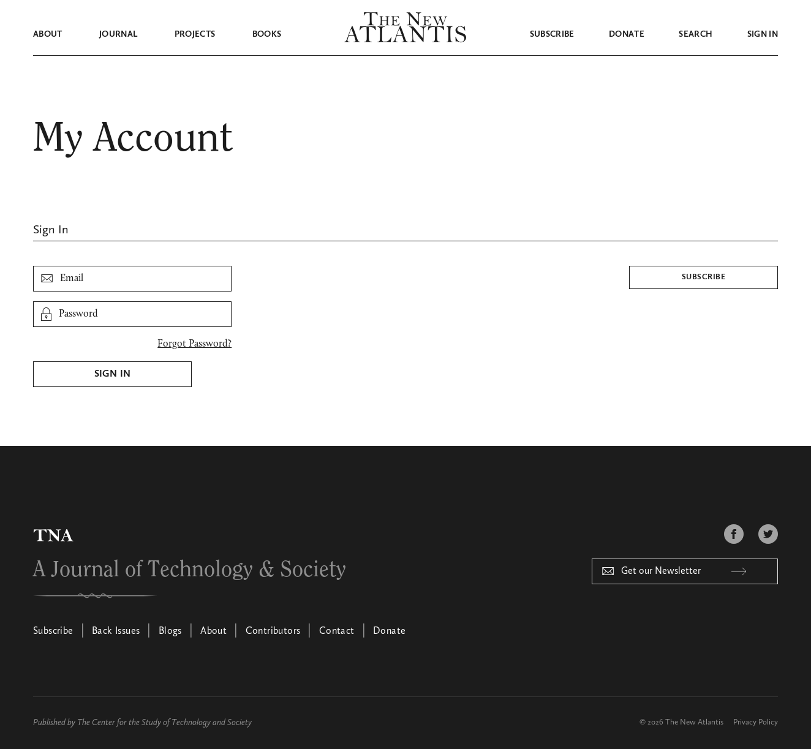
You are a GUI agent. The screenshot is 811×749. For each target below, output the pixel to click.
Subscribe (552, 34)
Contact (337, 631)
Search (695, 34)
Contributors (273, 631)
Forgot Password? (194, 344)
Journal (118, 34)
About (47, 34)
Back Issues (116, 631)
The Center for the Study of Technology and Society (164, 722)
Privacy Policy (755, 722)
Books (267, 34)
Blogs (170, 631)
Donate (626, 34)
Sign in (762, 34)
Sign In (112, 374)
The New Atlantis (694, 722)
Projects (195, 34)
